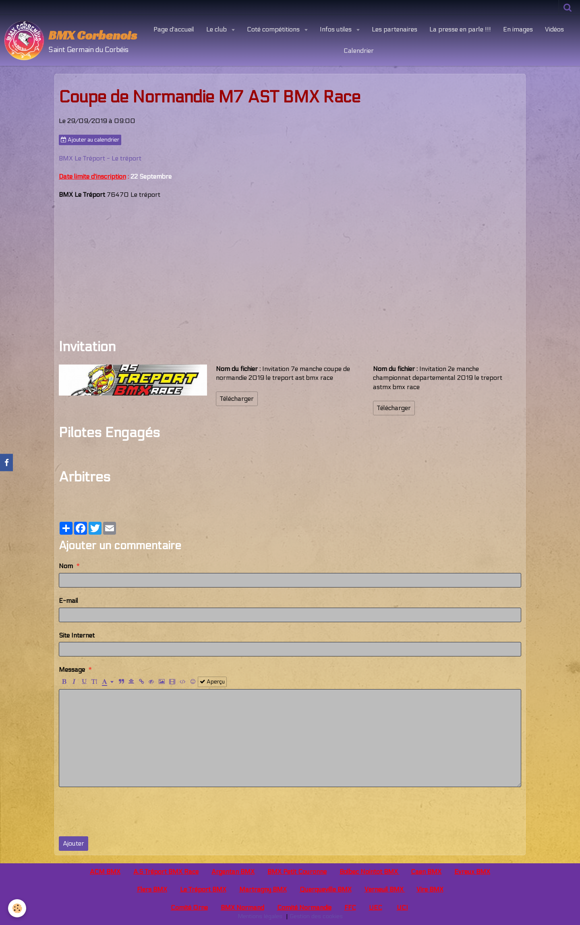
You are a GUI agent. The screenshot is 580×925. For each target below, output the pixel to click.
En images (518, 29)
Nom (66, 566)
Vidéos (554, 29)
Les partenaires (394, 29)
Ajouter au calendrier (90, 140)
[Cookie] (17, 908)
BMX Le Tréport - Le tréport (100, 158)
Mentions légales (260, 916)
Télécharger (237, 398)
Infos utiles (336, 29)
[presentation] (120, 811)
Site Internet (77, 635)
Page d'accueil (173, 29)
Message (72, 669)
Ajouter (73, 843)
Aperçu (212, 682)
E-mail (68, 600)
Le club (217, 29)
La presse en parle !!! (460, 29)
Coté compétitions (274, 29)
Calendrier (359, 50)
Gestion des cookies (316, 916)
